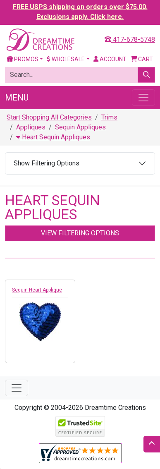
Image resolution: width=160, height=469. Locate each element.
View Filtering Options (80, 233)
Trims (109, 117)
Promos (22, 59)
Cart (142, 59)
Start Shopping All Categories (49, 117)
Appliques (30, 127)
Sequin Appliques (80, 127)
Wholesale (66, 59)
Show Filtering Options (46, 163)
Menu (17, 98)
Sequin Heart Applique (37, 290)
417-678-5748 (130, 39)
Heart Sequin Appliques (53, 137)
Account (110, 59)
